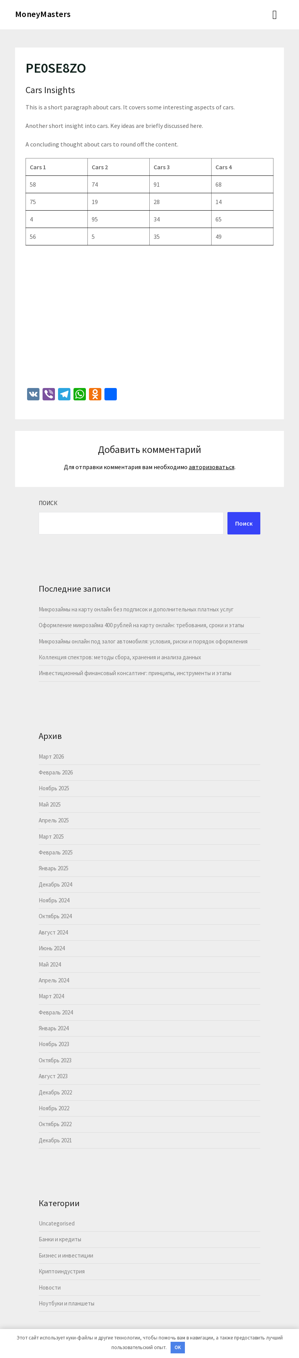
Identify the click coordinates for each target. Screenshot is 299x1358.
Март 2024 (51, 996)
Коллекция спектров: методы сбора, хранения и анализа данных (120, 657)
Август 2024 (53, 932)
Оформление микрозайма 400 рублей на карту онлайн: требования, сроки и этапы (141, 625)
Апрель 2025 (54, 820)
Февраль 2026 (56, 772)
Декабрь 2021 (55, 1140)
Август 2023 (53, 1076)
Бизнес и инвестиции (66, 1255)
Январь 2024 (53, 1028)
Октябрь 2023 (55, 1060)
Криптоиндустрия (62, 1271)
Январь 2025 (53, 868)
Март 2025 (51, 836)
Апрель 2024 (54, 980)
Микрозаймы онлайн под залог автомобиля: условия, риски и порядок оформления (143, 641)
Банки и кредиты (60, 1239)
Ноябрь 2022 (54, 1108)
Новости (50, 1287)
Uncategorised (57, 1223)
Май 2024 (50, 964)
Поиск (48, 503)
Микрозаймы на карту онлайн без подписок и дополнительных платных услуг (136, 609)
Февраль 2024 (56, 1012)
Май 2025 (50, 804)
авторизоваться (211, 467)
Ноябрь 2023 (54, 1044)
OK (177, 1347)
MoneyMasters (43, 14)
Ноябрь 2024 (54, 900)
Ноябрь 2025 (54, 788)
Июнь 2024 (52, 948)
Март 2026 (51, 756)
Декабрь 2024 (55, 884)
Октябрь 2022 (55, 1124)
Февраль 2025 (56, 852)
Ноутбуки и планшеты (66, 1303)
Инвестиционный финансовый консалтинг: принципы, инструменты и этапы (135, 673)
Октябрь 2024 (55, 916)
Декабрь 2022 (55, 1092)
